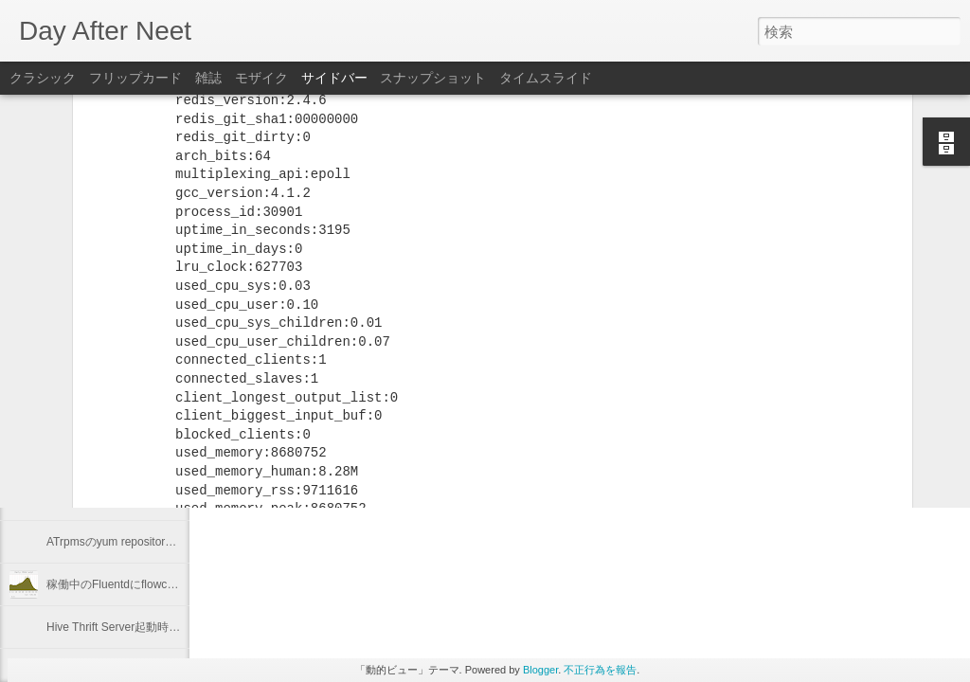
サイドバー (334, 77)
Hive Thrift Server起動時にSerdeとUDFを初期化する (180, 627)
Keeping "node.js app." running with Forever (157, 371)
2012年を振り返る (93, 456)
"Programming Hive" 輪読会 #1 (124, 414)
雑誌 (208, 77)
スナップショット (433, 77)
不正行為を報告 (600, 669)
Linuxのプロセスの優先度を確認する (139, 499)
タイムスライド (545, 77)
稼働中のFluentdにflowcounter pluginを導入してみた (179, 584)
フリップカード (135, 77)
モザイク (261, 77)
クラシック (42, 77)
